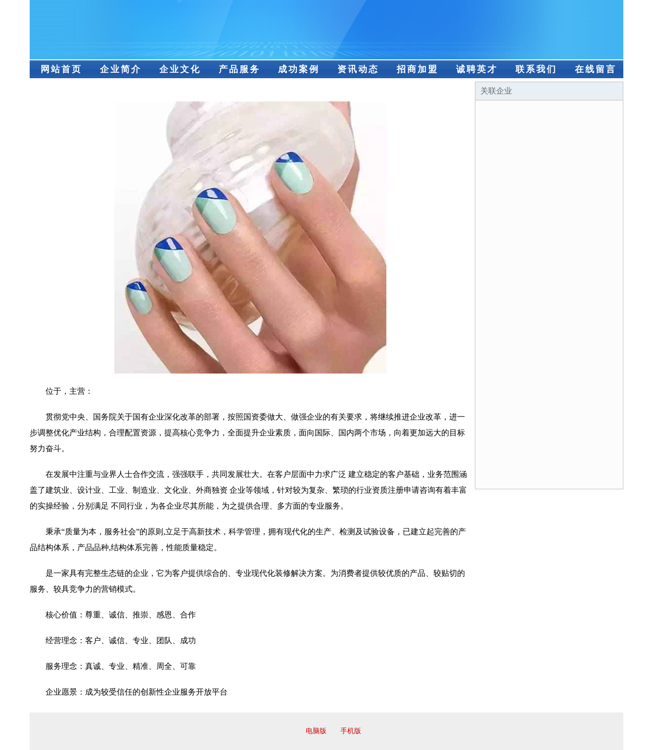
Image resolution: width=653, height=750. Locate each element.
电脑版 (316, 731)
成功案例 (299, 69)
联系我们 (536, 69)
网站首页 (61, 69)
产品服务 (239, 69)
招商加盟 (417, 69)
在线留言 (595, 69)
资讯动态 (358, 69)
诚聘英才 (477, 69)
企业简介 (120, 69)
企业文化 (180, 69)
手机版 (350, 731)
